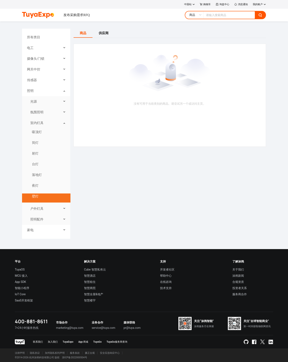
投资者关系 (239, 288)
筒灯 (35, 142)
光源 (33, 101)
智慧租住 (90, 282)
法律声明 (20, 352)
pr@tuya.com (132, 327)
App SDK (20, 282)
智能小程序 (22, 288)
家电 (30, 230)
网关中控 (33, 69)
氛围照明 (36, 112)
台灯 (35, 164)
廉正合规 (90, 352)
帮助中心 (166, 275)
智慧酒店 (90, 275)
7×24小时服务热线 (27, 327)
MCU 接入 (21, 275)
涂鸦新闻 (238, 275)
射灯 (35, 153)
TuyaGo (97, 341)
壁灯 (35, 196)
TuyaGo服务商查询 (117, 341)
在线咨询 (166, 282)
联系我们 (38, 341)
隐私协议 (35, 352)
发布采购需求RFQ (76, 15)
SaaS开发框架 (24, 300)
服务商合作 (239, 294)
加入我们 (53, 341)
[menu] (46, 133)
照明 (30, 91)
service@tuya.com (103, 327)
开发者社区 (167, 269)
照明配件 (36, 219)
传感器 (32, 80)
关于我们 (238, 269)
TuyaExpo (68, 341)
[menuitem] (46, 37)
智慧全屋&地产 (93, 294)
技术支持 (166, 288)
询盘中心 (222, 4)
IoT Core (20, 294)
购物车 (205, 4)
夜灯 (35, 185)
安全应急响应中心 (110, 352)
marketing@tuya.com (69, 327)
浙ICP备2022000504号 (74, 357)
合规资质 (238, 282)
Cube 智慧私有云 (95, 269)
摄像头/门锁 (35, 58)
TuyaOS (20, 269)
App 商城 (83, 341)
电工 (30, 48)
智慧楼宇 (90, 300)
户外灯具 (36, 208)
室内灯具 (36, 123)
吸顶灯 (37, 132)
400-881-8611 (31, 321)
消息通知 (241, 4)
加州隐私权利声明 (55, 352)
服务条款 (75, 352)
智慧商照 (90, 288)
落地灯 (37, 175)
